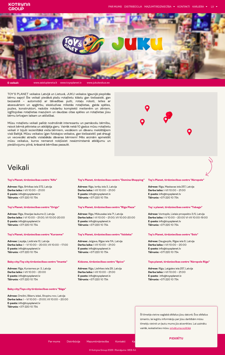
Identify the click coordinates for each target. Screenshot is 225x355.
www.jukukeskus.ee (98, 82)
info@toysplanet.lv (29, 193)
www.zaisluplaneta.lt (45, 82)
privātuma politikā (180, 328)
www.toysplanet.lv (71, 82)
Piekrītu (176, 338)
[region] (176, 326)
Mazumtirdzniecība (159, 6)
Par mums (115, 6)
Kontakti (183, 6)
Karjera (199, 6)
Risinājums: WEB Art (125, 350)
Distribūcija (133, 6)
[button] (147, 108)
